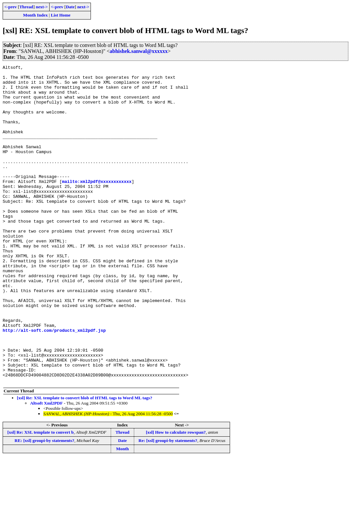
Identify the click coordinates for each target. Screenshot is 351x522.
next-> (42, 6)
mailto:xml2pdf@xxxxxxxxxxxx (97, 205)
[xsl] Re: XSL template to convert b (40, 495)
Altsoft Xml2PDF (46, 466)
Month (122, 512)
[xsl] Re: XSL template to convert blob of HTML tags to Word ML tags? (84, 461)
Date (70, 6)
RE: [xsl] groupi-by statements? (44, 503)
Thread (26, 6)
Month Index (35, 15)
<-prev (10, 6)
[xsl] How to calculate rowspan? (176, 495)
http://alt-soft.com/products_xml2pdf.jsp (54, 384)
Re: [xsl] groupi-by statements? (167, 503)
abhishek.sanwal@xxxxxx (139, 51)
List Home (61, 15)
